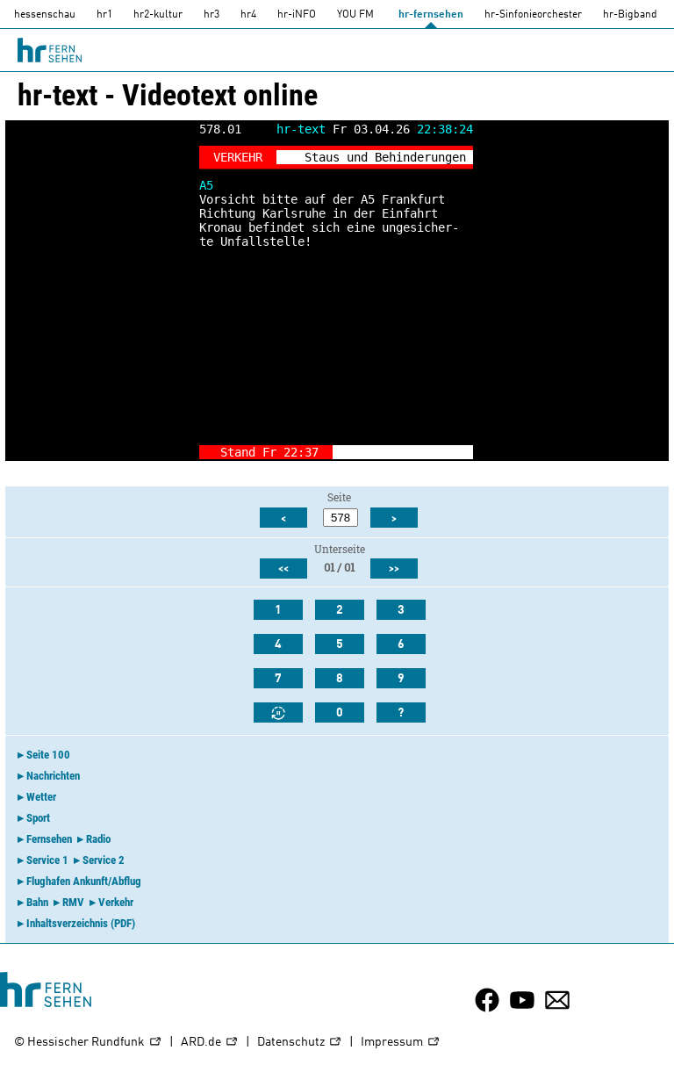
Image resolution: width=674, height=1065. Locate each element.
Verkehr (115, 902)
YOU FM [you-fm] (355, 15)
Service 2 (103, 860)
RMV (73, 902)
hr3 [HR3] (211, 15)
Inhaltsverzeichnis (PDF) (80, 923)
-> (459, 452)
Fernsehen (49, 839)
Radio (98, 839)
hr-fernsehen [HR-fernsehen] (430, 15)
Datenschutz (299, 1042)
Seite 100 (48, 754)
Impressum (401, 1042)
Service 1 (47, 860)
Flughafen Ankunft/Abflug (83, 881)
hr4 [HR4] (248, 15)
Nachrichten (53, 775)
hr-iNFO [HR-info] (296, 15)
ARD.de (210, 1042)
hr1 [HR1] (104, 15)
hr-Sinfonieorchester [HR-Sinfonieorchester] (533, 15)
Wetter (41, 796)
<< (283, 569)
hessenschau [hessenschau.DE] (44, 15)
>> (394, 569)
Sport (38, 817)
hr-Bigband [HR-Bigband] (630, 15)
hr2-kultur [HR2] (158, 15)
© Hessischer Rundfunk (88, 1042)
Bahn (37, 902)
